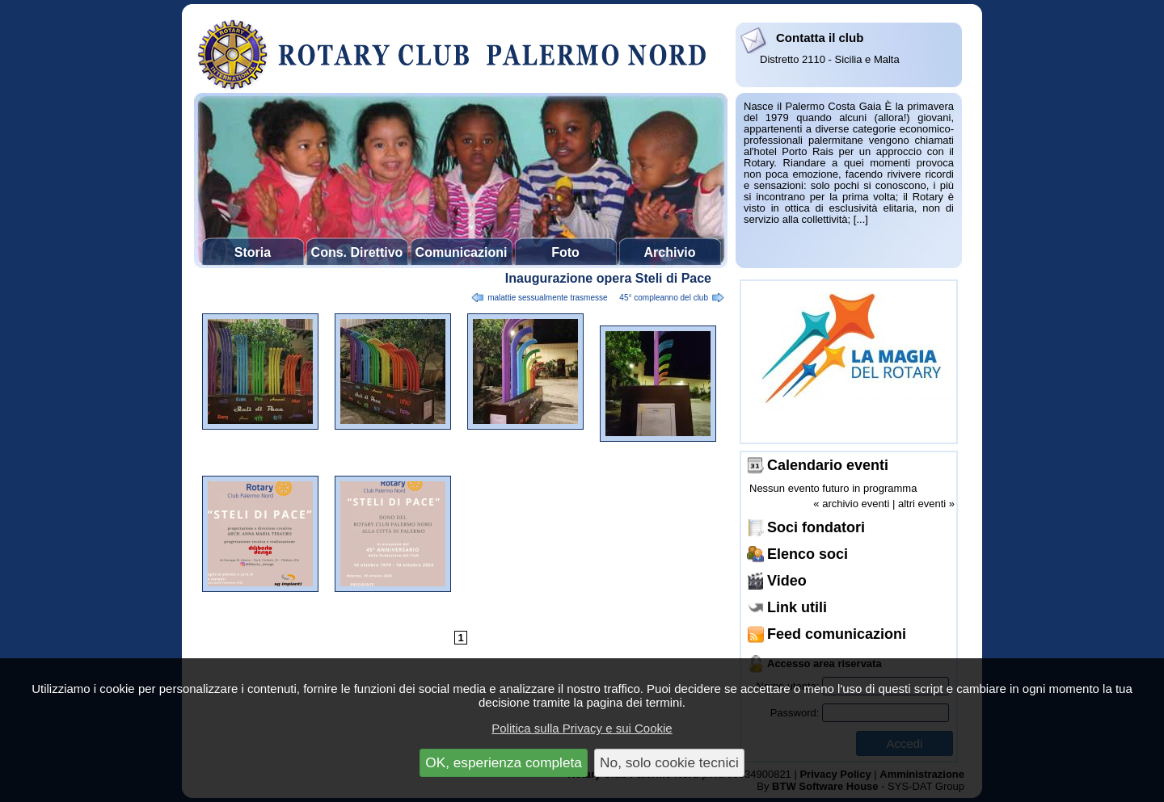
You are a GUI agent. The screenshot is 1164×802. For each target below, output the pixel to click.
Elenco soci (807, 554)
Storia (252, 252)
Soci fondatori (816, 527)
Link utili (797, 607)
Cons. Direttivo (357, 252)
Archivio (669, 252)
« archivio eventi (851, 504)
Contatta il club (819, 37)
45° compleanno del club (663, 297)
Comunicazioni (461, 252)
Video (787, 581)
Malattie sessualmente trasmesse (547, 297)
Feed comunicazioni (836, 634)
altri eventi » (926, 504)
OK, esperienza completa (503, 762)
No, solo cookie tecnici (669, 762)
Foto (565, 252)
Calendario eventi (827, 465)
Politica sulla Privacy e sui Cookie (581, 728)
